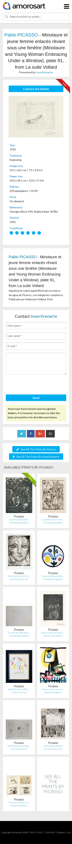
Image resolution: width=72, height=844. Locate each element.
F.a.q (69, 832)
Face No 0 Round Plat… (53, 576)
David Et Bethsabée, (19, 519)
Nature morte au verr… (53, 689)
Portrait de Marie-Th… (19, 576)
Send (36, 397)
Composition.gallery (19, 522)
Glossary (60, 832)
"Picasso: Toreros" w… (19, 802)
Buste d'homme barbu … (53, 632)
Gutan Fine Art (19, 692)
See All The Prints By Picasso (36, 449)
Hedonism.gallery (53, 692)
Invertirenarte (44, 72)
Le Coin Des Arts (19, 748)
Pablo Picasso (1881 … (19, 689)
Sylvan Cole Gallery (53, 635)
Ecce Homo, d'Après (53, 745)
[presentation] (35, 385)
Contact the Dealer (36, 89)
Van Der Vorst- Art (19, 579)
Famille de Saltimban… (19, 632)
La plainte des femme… (53, 519)
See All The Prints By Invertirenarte (36, 456)
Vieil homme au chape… (19, 745)
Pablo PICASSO (21, 34)
